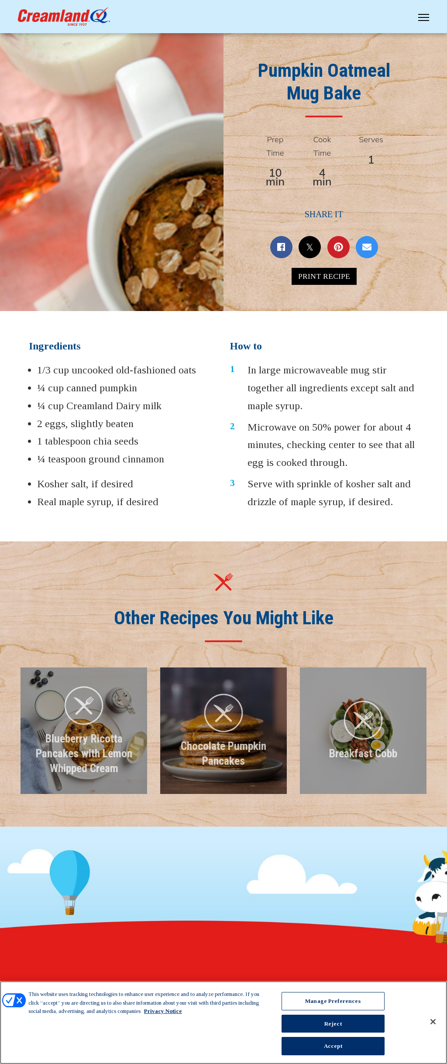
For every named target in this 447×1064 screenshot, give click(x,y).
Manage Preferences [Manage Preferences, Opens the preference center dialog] (333, 1001)
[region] (223, 1022)
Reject (333, 1023)
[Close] (433, 1021)
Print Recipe (324, 278)
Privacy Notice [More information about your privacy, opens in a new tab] (163, 1011)
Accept (333, 1046)
